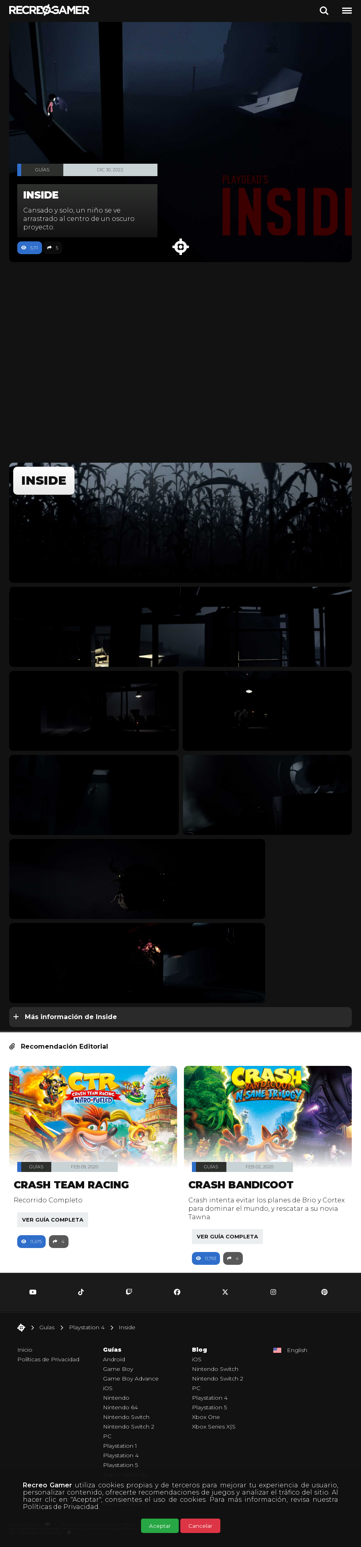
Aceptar (160, 1526)
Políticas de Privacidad (61, 1507)
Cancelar (200, 1526)
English (297, 1350)
